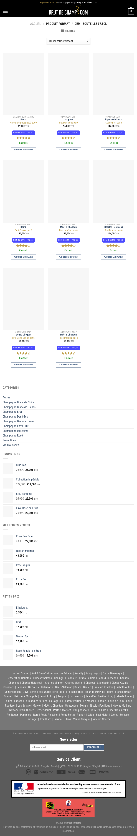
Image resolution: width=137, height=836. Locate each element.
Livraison (46, 733)
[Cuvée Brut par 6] (113, 84)
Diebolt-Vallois (124, 687)
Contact (85, 733)
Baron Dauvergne (113, 673)
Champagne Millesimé (15, 431)
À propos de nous (22, 733)
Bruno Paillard (87, 678)
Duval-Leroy (29, 692)
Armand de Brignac (61, 673)
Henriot (43, 696)
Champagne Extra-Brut (16, 426)
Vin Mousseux (11, 445)
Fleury (109, 692)
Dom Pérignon (12, 692)
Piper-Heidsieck (113, 119)
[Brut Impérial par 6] (68, 191)
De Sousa (33, 687)
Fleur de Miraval (94, 692)
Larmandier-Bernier (36, 701)
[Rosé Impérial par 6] (68, 299)
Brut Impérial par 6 (68, 230)
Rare (36, 714)
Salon (90, 714)
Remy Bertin (68, 714)
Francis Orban (123, 692)
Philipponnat (80, 710)
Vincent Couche (102, 719)
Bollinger (59, 678)
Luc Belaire (24, 705)
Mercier (37, 705)
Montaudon (71, 705)
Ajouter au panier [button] (23, 149)
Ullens (67, 719)
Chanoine (14, 682)
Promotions (9, 440)
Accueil (35, 24)
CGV (36, 733)
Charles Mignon (54, 682)
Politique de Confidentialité (108, 733)
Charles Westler (74, 682)
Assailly (78, 673)
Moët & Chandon (68, 227)
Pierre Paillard (98, 710)
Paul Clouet (27, 710)
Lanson (18, 701)
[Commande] (68, 41)
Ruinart (81, 714)
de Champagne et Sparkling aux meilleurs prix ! (68, 2)
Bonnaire (72, 678)
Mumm (84, 705)
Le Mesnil (89, 701)
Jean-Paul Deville (96, 696)
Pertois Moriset (62, 710)
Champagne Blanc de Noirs (18, 402)
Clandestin (103, 682)
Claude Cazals (119, 682)
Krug (110, 696)
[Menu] (5, 11)
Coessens (8, 687)
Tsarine (57, 719)
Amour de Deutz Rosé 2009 (23, 122)
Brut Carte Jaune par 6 (23, 337)
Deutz (23, 119)
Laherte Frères (123, 696)
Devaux (87, 687)
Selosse (124, 714)
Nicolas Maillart (122, 705)
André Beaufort (40, 673)
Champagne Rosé (13, 435)
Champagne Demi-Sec (15, 416)
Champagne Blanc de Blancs (19, 407)
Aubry (88, 673)
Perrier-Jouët (43, 710)
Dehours (21, 687)
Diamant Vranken (103, 687)
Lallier (8, 701)
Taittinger (31, 719)
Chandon (124, 678)
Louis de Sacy (116, 701)
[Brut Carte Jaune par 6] (23, 299)
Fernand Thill (75, 692)
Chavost (90, 682)
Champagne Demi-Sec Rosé (18, 421)
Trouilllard (45, 719)
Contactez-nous (113, 766)
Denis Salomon (63, 687)
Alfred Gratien (21, 673)
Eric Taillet (59, 692)
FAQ (77, 733)
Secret (114, 714)
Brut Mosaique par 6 (68, 122)
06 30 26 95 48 (31, 766)
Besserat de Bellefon (19, 678)
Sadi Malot (102, 714)
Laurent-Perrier (72, 701)
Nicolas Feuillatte (100, 705)
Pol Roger (12, 714)
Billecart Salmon (42, 678)
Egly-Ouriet (45, 692)
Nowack (13, 710)
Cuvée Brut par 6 (113, 122)
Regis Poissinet (50, 714)
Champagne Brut (12, 411)
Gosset (8, 696)
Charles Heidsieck (113, 227)
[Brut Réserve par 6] (113, 191)
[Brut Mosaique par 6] (68, 84)
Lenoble (101, 701)
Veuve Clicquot (23, 334)
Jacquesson (76, 696)
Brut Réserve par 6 (114, 230)
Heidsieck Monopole (25, 696)
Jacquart (68, 119)
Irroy (52, 696)
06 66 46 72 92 (75, 766)
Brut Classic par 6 (23, 230)
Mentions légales (63, 733)
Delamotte (47, 687)
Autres (6, 397)
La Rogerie (55, 701)
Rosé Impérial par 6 (68, 337)
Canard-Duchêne (107, 678)
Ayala (97, 673)
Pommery (25, 714)
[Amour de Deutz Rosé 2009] (23, 84)
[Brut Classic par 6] (23, 191)
